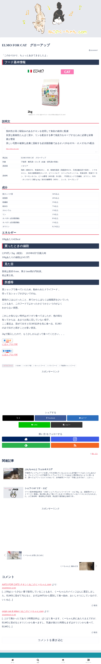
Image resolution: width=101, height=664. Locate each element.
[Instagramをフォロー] (75, 439)
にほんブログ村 (10, 344)
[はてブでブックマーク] (83, 418)
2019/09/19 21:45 (9, 615)
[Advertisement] (50, 391)
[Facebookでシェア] (50, 418)
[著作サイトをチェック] (26, 439)
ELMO (18, 366)
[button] (66, 425)
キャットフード (39, 366)
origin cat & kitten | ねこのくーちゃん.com (23, 611)
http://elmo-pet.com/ (12, 149)
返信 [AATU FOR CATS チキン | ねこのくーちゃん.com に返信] (94, 606)
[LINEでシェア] (34, 425)
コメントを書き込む (50, 640)
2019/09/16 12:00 (9, 588)
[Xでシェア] (18, 418)
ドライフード (8, 366)
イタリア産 (27, 366)
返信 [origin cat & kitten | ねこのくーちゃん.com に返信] (94, 633)
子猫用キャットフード (67, 366)
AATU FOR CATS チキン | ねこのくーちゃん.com (26, 584)
